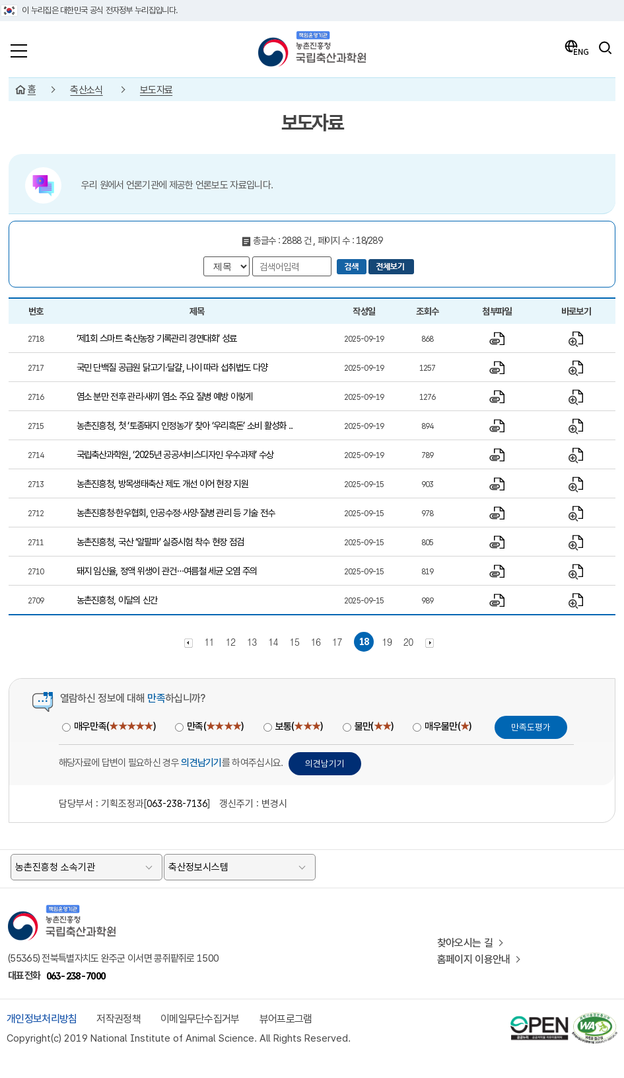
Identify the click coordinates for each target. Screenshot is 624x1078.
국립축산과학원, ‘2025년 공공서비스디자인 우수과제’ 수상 (175, 454)
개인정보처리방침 (42, 1019)
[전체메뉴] (19, 48)
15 (294, 641)
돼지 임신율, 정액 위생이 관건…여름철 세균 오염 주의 (167, 570)
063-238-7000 (76, 976)
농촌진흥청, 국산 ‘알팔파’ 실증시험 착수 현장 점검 (160, 541)
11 (209, 641)
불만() (374, 726)
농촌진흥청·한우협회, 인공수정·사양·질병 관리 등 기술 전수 (176, 512)
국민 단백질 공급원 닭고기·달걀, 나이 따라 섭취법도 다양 (172, 367)
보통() (299, 726)
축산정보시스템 (198, 867)
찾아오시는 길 (465, 943)
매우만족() (114, 726)
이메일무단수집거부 (200, 1019)
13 (252, 641)
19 (387, 641)
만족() (215, 726)
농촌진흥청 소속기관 (55, 867)
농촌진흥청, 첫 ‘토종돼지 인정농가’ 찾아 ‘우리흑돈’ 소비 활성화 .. (185, 425)
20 (408, 641)
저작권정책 (118, 1019)
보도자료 (156, 90)
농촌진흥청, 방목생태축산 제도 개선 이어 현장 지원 (162, 483)
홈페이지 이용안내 (473, 959)
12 (231, 641)
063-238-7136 (177, 803)
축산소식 (86, 90)
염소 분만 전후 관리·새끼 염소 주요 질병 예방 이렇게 (165, 396)
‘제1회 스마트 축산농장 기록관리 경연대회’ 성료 (157, 338)
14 (273, 641)
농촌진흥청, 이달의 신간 (117, 599)
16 (316, 641)
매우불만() (448, 726)
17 (337, 641)
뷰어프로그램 (286, 1019)
